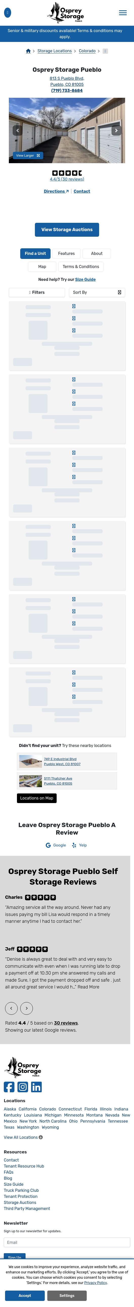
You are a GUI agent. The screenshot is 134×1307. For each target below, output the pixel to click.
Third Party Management (27, 1208)
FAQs (8, 1172)
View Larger (28, 155)
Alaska (10, 1109)
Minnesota (73, 1115)
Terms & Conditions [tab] (81, 266)
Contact (82, 191)
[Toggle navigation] (123, 13)
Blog (8, 1178)
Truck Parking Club (21, 1190)
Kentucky (12, 1115)
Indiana (121, 1109)
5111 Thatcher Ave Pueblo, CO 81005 (58, 780)
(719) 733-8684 (67, 90)
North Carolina (52, 1121)
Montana (94, 1115)
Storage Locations (55, 51)
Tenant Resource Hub (24, 1166)
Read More (88, 987)
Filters (38, 292)
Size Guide (85, 279)
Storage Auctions (20, 1202)
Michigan (52, 1115)
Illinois (106, 1109)
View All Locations (23, 1137)
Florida (90, 1109)
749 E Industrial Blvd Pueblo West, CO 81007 (62, 761)
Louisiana (33, 1115)
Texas (9, 1127)
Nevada (112, 1115)
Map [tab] (42, 266)
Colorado (87, 51)
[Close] (128, 34)
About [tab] (96, 253)
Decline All (109, 1297)
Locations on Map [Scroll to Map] (36, 798)
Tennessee (118, 1121)
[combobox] (97, 292)
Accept (25, 1297)
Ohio (73, 1121)
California (28, 1109)
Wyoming (50, 1127)
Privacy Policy (95, 1284)
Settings (67, 1297)
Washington (28, 1127)
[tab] (35, 253)
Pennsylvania (92, 1121)
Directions (56, 191)
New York (28, 1121)
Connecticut (70, 1109)
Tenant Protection (20, 1196)
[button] (17, 130)
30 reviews (66, 1023)
